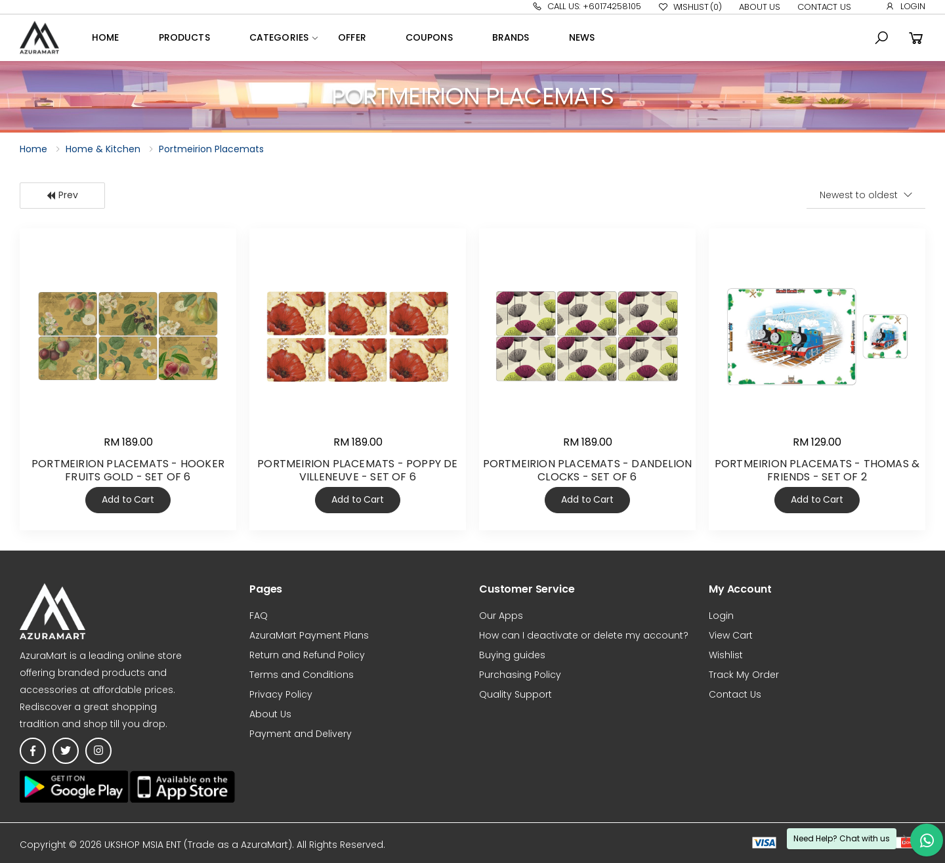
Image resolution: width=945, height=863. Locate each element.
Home (105, 37)
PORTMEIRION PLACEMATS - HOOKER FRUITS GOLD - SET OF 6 (128, 470)
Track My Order (744, 674)
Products (184, 37)
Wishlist (690, 7)
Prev (62, 194)
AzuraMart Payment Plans (309, 635)
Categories (278, 37)
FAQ (258, 615)
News (582, 37)
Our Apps (501, 615)
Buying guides (512, 655)
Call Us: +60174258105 (586, 6)
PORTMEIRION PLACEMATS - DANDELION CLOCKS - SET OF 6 (587, 470)
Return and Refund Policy (307, 655)
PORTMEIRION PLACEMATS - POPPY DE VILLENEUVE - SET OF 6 (357, 470)
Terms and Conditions (301, 674)
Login (905, 6)
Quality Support (515, 694)
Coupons (429, 37)
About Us (759, 7)
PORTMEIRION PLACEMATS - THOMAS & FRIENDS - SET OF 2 (817, 470)
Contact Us (824, 7)
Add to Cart (128, 499)
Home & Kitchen (103, 149)
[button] (881, 38)
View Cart (731, 635)
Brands (511, 37)
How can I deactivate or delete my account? (583, 635)
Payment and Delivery (300, 733)
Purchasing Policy (520, 674)
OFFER (352, 37)
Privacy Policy (280, 694)
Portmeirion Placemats (211, 149)
